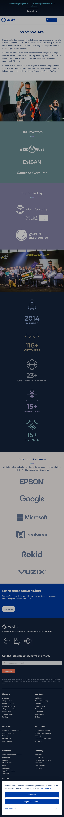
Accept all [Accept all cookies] (32, 795)
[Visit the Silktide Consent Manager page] (56, 809)
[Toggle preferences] (10, 809)
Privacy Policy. (45, 788)
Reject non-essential (32, 802)
